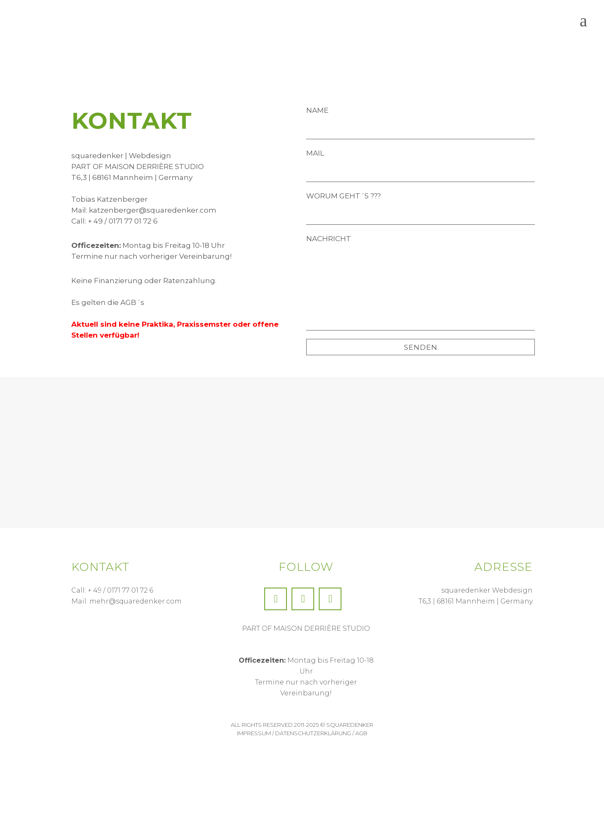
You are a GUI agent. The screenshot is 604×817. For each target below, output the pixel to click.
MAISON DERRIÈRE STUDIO (154, 166)
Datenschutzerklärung (313, 733)
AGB (361, 733)
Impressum (254, 733)
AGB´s (132, 302)
